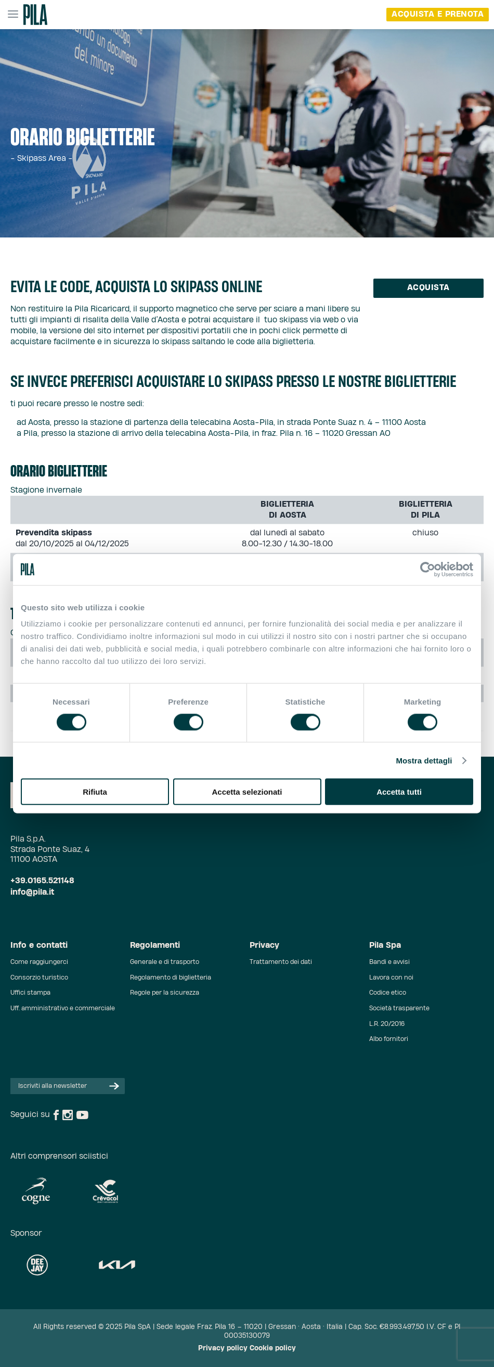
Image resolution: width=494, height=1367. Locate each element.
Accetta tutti (399, 791)
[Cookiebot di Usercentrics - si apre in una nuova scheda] (427, 569)
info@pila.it (32, 892)
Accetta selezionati (247, 791)
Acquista (428, 288)
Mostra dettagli (424, 760)
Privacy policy (223, 1348)
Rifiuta (95, 791)
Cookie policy (273, 1348)
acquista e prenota (438, 14)
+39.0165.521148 (42, 881)
